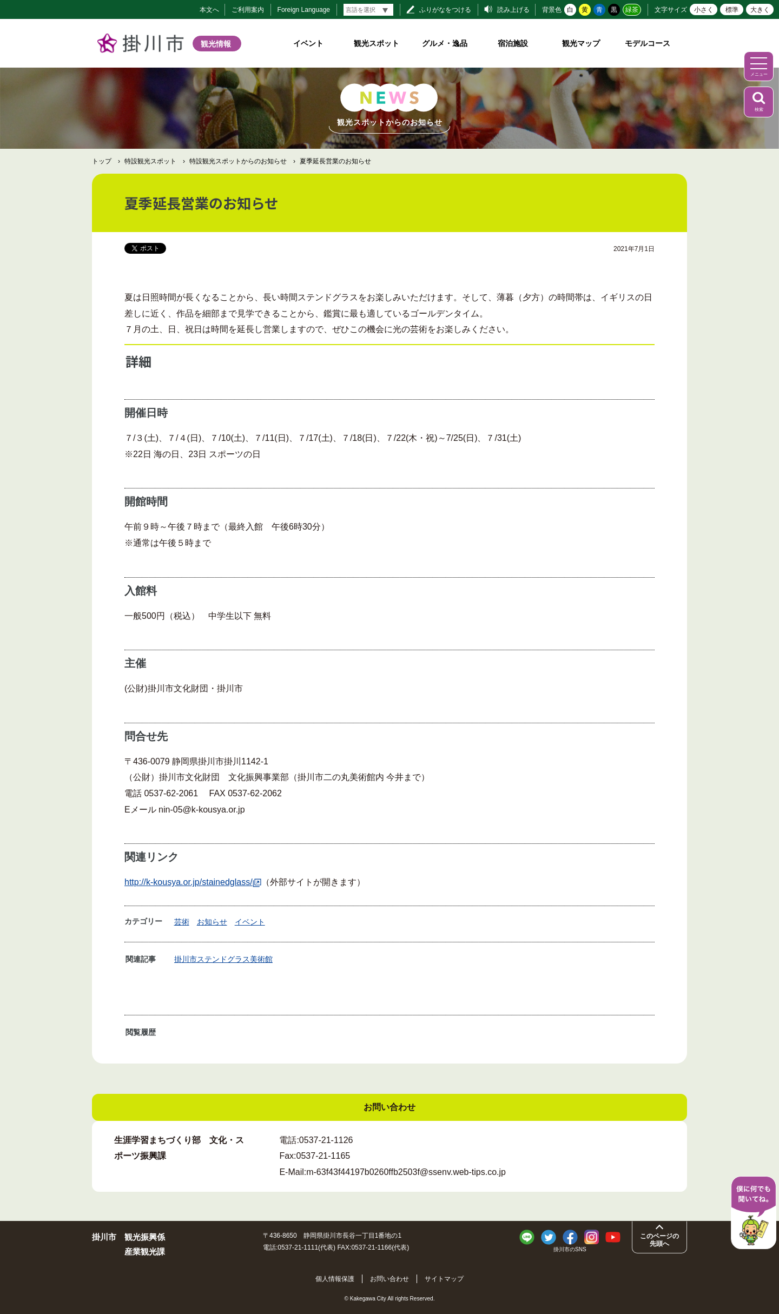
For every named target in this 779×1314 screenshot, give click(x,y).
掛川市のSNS (569, 1249)
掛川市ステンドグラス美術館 (223, 959)
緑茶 (631, 10)
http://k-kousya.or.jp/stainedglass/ (192, 882)
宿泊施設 (513, 43)
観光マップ (581, 43)
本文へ (209, 10)
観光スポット (376, 43)
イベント (308, 43)
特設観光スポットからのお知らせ (238, 161)
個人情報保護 (332, 1278)
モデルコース (647, 43)
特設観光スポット (150, 161)
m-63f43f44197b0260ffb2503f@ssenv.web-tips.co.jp (406, 1172)
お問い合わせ (389, 1278)
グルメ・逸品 (444, 43)
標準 (731, 10)
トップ (101, 161)
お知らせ (212, 921)
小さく (704, 10)
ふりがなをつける (445, 10)
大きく (760, 10)
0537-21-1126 (326, 1140)
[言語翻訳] (368, 9)
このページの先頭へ (659, 1239)
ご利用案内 (248, 10)
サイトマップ (446, 1278)
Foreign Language (304, 10)
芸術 (181, 921)
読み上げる (513, 10)
